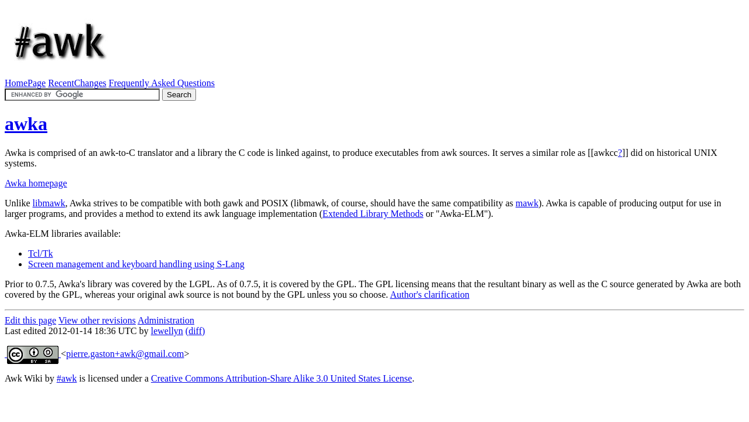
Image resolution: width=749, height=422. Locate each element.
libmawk (49, 203)
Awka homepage (36, 183)
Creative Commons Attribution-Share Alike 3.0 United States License (281, 378)
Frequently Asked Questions (162, 83)
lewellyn (167, 331)
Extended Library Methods (372, 214)
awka (26, 123)
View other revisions (97, 320)
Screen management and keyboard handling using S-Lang (136, 264)
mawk (527, 203)
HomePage (25, 83)
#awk (67, 378)
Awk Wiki (24, 378)
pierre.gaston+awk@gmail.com (125, 354)
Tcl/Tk (40, 253)
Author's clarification (429, 295)
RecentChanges (77, 83)
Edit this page (30, 320)
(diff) (195, 331)
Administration (166, 320)
